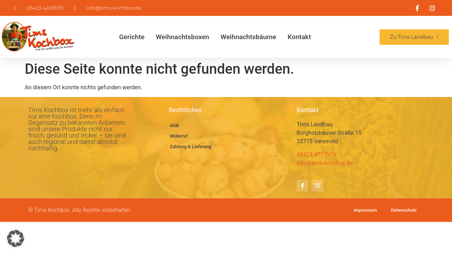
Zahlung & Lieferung (191, 146)
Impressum (365, 210)
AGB (174, 125)
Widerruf (179, 136)
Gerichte (131, 37)
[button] (15, 238)
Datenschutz (404, 210)
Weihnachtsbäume (248, 37)
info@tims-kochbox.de (325, 163)
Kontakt (299, 37)
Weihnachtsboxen (182, 37)
